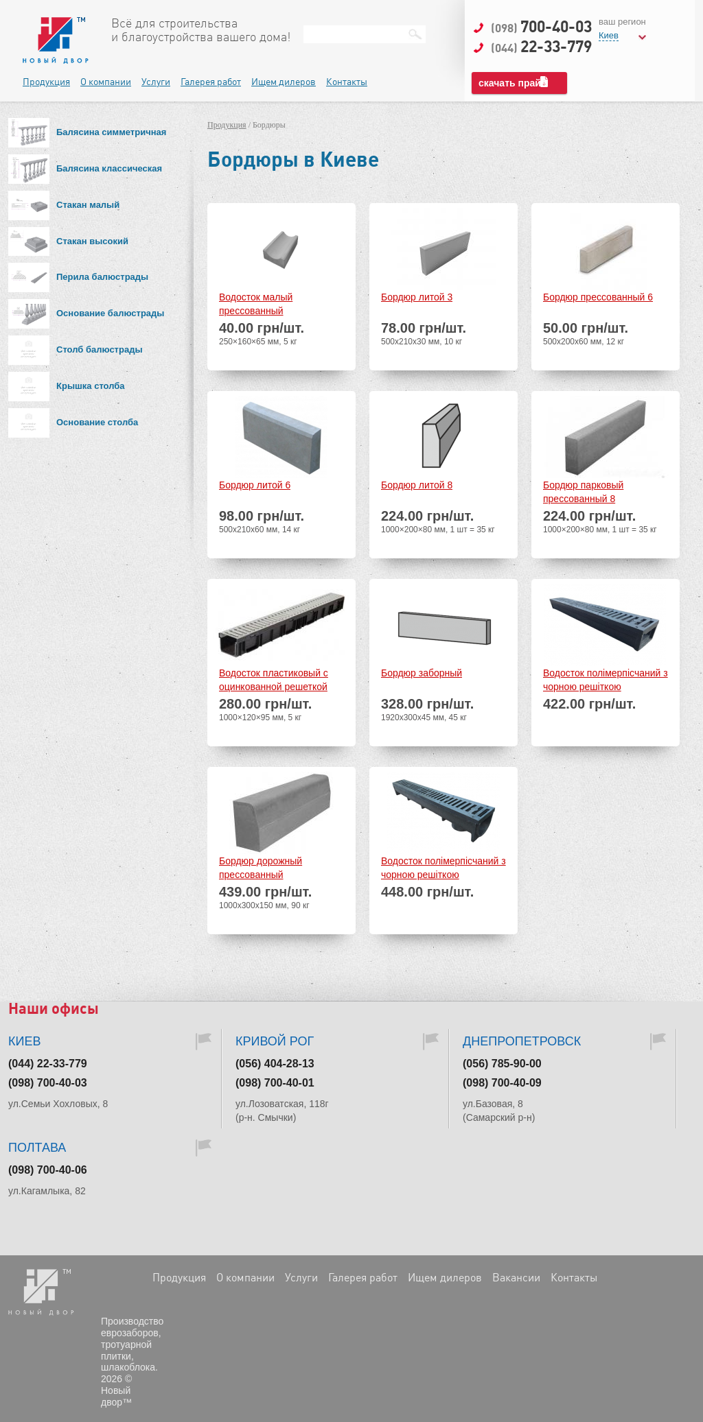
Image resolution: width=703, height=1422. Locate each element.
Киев (609, 35)
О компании (105, 81)
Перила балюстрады (102, 277)
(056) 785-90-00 (502, 1063)
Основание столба (97, 422)
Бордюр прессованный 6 (598, 297)
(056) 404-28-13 (274, 1063)
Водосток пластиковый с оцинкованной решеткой (273, 679)
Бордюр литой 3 (416, 297)
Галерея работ (211, 81)
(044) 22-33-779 (47, 1063)
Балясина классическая (109, 168)
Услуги (155, 81)
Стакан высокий (92, 241)
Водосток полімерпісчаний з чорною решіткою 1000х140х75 (605, 680)
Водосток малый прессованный (255, 304)
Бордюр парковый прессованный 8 (583, 491)
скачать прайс (512, 83)
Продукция (46, 81)
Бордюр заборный (421, 672)
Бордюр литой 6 (254, 484)
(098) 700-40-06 (47, 1170)
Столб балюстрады (99, 349)
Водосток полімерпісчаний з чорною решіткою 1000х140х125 (443, 868)
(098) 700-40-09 (502, 1083)
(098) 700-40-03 (47, 1083)
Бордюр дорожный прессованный (260, 867)
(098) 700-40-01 (274, 1083)
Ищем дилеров (283, 81)
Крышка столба (90, 386)
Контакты (346, 81)
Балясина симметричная (111, 132)
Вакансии (516, 1277)
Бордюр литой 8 (416, 484)
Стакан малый (87, 205)
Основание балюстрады (110, 313)
